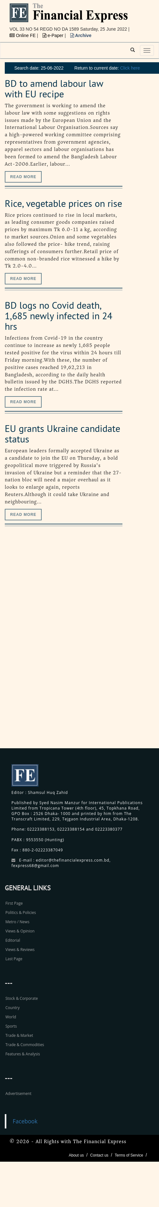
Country (12, 1007)
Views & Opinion (20, 931)
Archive (81, 35)
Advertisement (18, 1093)
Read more (23, 177)
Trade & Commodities (24, 1044)
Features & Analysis (22, 1054)
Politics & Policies (20, 912)
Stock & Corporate (21, 998)
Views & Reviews (20, 949)
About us (76, 1155)
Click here (130, 68)
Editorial (12, 940)
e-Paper (54, 35)
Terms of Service (129, 1155)
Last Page (13, 959)
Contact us (99, 1155)
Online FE (23, 35)
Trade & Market (19, 1035)
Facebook (25, 1121)
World (10, 1017)
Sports (11, 1026)
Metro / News (17, 921)
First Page (14, 903)
